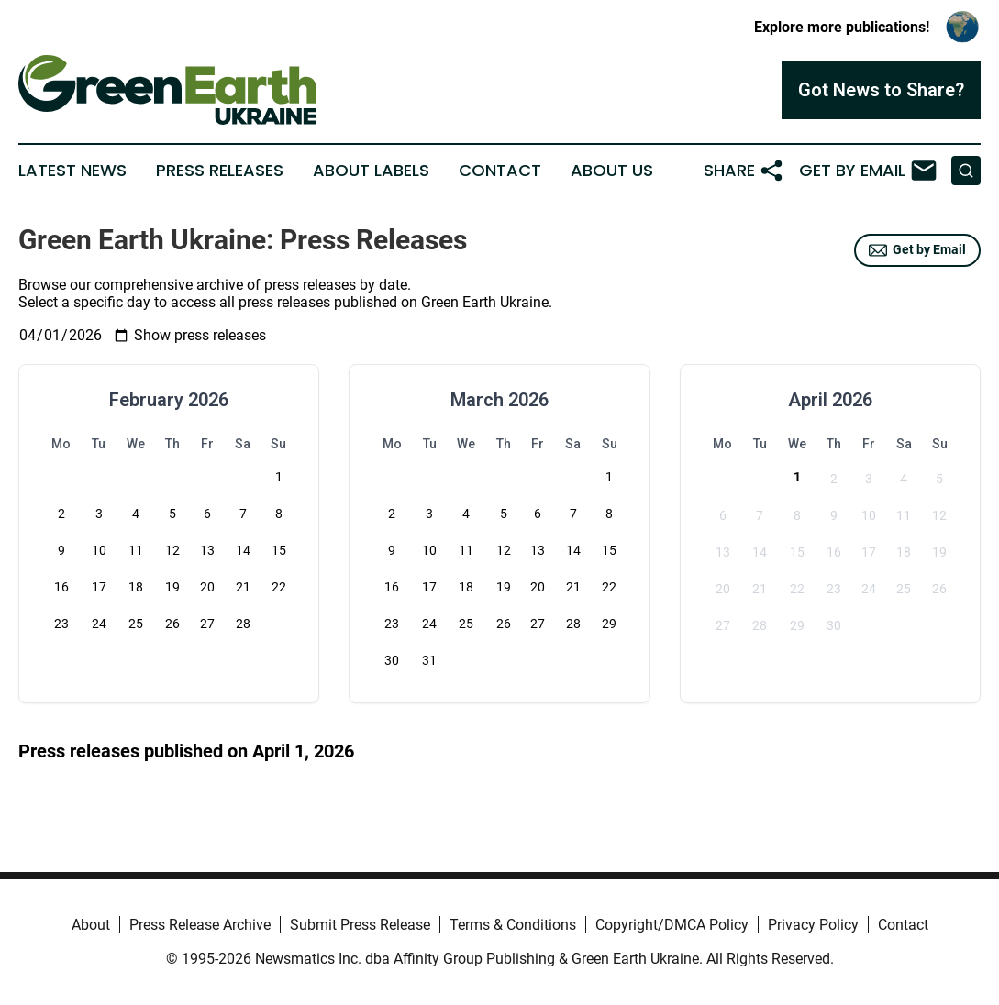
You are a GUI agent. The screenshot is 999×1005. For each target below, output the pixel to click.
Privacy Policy (813, 924)
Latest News (72, 170)
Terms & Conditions (513, 924)
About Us (612, 170)
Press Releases (219, 170)
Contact (500, 170)
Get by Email (917, 250)
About (91, 924)
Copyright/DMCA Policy (672, 924)
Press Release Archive (200, 924)
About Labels (371, 170)
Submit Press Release (360, 924)
